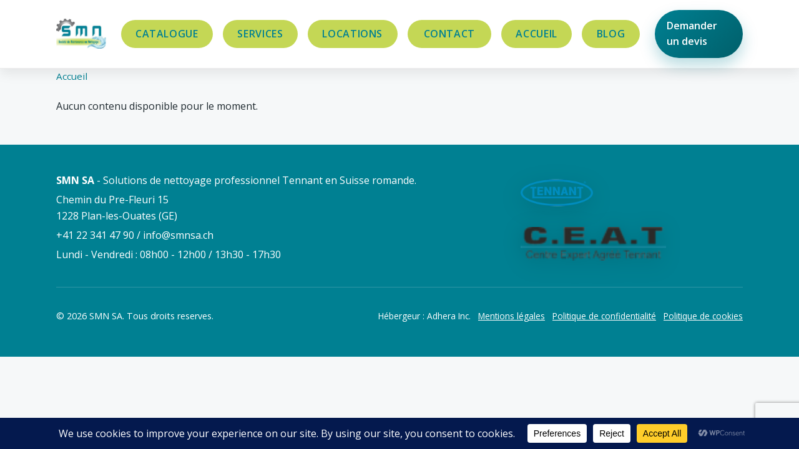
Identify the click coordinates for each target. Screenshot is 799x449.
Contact (449, 34)
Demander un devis (692, 34)
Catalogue (167, 34)
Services (260, 34)
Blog (611, 34)
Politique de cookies (703, 316)
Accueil (536, 34)
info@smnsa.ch (178, 235)
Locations (352, 34)
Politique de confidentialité (604, 316)
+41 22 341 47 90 (95, 235)
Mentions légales (511, 316)
